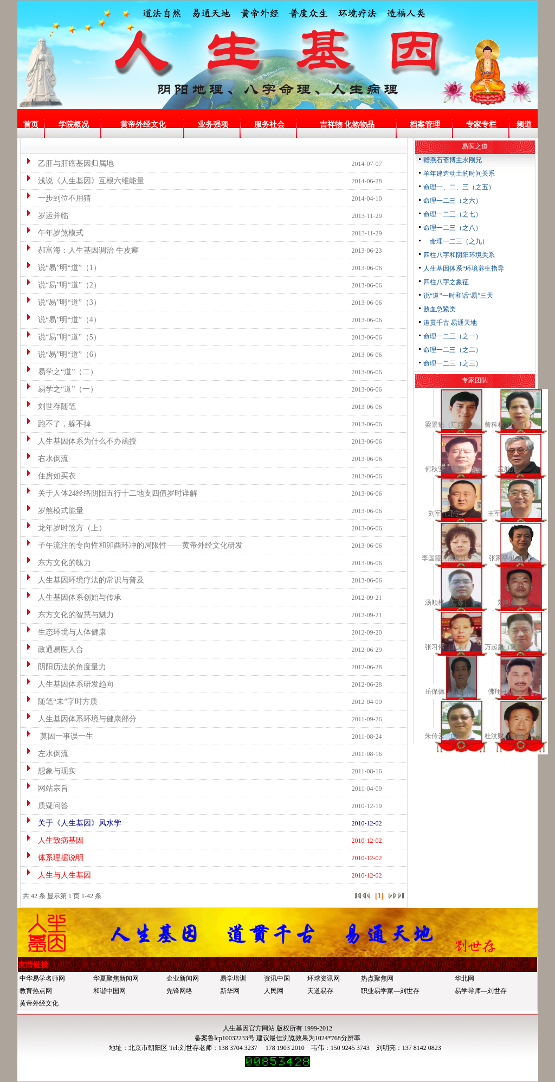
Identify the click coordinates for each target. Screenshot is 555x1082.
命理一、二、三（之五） (459, 187)
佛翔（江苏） (507, 691)
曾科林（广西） (507, 424)
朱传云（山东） (447, 736)
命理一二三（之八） (452, 228)
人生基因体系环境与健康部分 (80, 719)
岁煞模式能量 (53, 511)
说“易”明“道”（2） (62, 285)
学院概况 (74, 124)
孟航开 (507, 469)
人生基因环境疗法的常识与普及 (83, 580)
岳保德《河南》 (447, 691)
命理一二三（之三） (452, 363)
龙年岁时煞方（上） (64, 528)
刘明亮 (507, 602)
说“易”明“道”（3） (62, 302)
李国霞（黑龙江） (448, 558)
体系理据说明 (53, 858)
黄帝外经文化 (143, 124)
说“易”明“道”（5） (62, 337)
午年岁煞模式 (53, 233)
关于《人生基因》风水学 (72, 823)
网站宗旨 (45, 788)
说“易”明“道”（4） (62, 320)
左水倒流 (45, 754)
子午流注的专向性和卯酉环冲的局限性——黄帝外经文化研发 (133, 545)
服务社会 (269, 124)
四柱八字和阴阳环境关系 (459, 255)
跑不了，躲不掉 (57, 424)
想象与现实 (49, 771)
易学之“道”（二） (60, 372)
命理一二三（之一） (452, 336)
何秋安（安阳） (447, 469)
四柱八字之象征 (446, 282)
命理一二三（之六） (452, 200)
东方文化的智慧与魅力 (68, 615)
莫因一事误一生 (58, 736)
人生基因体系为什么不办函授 (80, 441)
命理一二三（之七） (452, 214)
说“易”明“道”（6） (62, 354)
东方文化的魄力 (57, 563)
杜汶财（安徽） (507, 736)
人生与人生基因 (57, 875)
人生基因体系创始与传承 (72, 597)
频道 (524, 124)
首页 (30, 124)
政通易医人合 (53, 649)
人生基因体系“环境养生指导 (463, 268)
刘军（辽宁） (447, 513)
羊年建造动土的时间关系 (459, 173)
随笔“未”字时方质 (60, 701)
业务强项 (213, 124)
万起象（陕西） (507, 647)
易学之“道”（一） (60, 389)
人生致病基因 (53, 840)
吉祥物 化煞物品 (347, 124)
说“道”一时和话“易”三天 (458, 295)
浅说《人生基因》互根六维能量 (83, 181)
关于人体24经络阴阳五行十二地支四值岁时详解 (110, 493)
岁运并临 (45, 216)
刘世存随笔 (49, 406)
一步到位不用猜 (57, 198)
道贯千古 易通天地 (450, 322)
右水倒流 (45, 458)
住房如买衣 (49, 476)
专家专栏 (481, 124)
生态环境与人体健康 (64, 632)
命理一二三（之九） (455, 241)
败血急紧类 (439, 309)
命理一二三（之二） (452, 350)
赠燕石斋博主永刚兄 (452, 160)
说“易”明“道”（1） (62, 268)
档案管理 (425, 124)
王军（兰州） (507, 513)
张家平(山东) (507, 558)
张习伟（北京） (447, 647)
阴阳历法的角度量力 (64, 667)
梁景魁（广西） (447, 424)
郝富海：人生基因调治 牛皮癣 (81, 250)
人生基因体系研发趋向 (68, 684)
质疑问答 (45, 806)
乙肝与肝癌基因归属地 (68, 163)
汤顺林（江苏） (447, 602)
